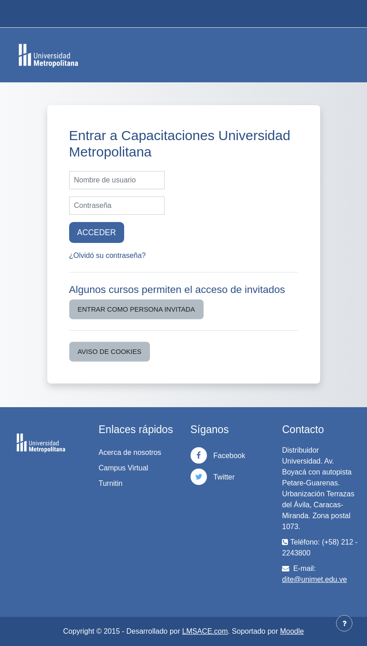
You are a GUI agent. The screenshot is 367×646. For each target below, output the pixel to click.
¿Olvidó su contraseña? (107, 255)
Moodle (292, 631)
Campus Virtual (123, 468)
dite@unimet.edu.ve (314, 579)
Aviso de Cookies (109, 351)
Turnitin (111, 483)
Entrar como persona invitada (136, 309)
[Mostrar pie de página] (344, 623)
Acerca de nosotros (130, 452)
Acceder (96, 232)
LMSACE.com (205, 631)
